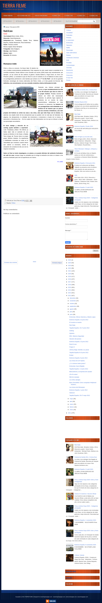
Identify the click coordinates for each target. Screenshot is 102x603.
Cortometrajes (70, 65)
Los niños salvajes (74, 380)
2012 (69, 295)
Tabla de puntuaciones (41, 15)
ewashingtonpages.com (46, 596)
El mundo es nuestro (75, 322)
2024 (69, 263)
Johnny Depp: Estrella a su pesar (79, 350)
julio (71, 311)
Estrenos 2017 (81, 15)
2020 (69, 273)
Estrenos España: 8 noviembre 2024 (85, 544)
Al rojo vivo (69, 77)
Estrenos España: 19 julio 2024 (83, 126)
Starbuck (72, 393)
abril (71, 401)
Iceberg (71, 330)
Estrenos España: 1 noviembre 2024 (85, 520)
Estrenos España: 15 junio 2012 (78, 341)
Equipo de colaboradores (73, 21)
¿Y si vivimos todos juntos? (77, 363)
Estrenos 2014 (20, 21)
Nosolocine (69, 70)
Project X (72, 347)
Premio (68, 80)
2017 (69, 282)
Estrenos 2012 (45, 21)
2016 (69, 284)
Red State (77, 114)
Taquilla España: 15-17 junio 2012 (79, 328)
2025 (69, 260)
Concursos (69, 72)
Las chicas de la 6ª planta (76, 360)
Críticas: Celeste (79, 555)
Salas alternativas (71, 52)
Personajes (69, 50)
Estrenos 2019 (56, 15)
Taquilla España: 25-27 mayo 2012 (79, 395)
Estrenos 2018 (69, 15)
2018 (69, 279)
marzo (72, 404)
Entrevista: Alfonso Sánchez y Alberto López (82, 317)
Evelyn (71, 355)
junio (71, 314)
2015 (69, 287)
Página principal (8, 15)
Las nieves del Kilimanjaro (77, 387)
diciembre (73, 298)
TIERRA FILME (14, 5)
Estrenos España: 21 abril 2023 (83, 187)
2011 (69, 413)
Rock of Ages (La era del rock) (83, 136)
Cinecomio (69, 75)
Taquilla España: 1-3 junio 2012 (78, 369)
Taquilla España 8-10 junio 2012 (78, 352)
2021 (69, 271)
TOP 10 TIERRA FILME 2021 (23, 15)
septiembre (73, 306)
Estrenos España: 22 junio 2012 (78, 319)
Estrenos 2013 (33, 21)
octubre (72, 303)
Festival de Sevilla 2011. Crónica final (85, 89)
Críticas (13, 203)
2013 (69, 293)
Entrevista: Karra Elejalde (76, 366)
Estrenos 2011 (58, 21)
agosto (72, 309)
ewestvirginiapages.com (59, 596)
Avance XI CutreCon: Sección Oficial (85, 494)
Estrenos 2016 (94, 15)
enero (72, 409)
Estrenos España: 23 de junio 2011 (84, 163)
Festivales (69, 35)
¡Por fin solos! (73, 374)
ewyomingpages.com (82, 596)
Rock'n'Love (72, 344)
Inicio (34, 261)
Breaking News (71, 571)
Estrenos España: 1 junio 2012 (78, 390)
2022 (69, 268)
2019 (69, 276)
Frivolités (69, 62)
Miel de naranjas (74, 377)
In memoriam (70, 40)
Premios (68, 37)
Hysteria (71, 333)
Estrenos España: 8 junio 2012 (78, 358)
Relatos (68, 55)
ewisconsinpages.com (71, 596)
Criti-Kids (69, 67)
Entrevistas (69, 42)
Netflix (68, 47)
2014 (69, 290)
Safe (75, 175)
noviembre (73, 301)
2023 (69, 265)
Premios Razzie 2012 (80, 102)
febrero (72, 407)
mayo (71, 398)
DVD (67, 60)
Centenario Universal (72, 57)
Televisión (69, 45)
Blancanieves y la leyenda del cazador (80, 371)
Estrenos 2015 (7, 21)
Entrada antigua (57, 263)
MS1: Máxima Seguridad (76, 336)
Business (69, 577)
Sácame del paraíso (75, 339)
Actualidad (69, 32)
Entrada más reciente (10, 262)
